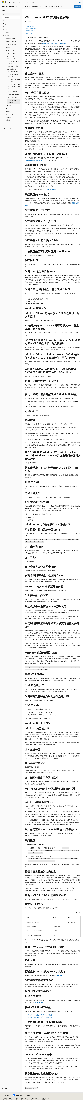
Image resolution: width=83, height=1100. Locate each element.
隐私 (26, 1099)
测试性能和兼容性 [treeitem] (7, 129)
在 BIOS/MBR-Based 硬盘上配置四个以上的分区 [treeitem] (14, 86)
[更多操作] (79, 12)
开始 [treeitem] (4, 21)
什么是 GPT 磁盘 (30, 26)
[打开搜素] (76, 2)
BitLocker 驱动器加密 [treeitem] (13, 94)
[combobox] (11, 14)
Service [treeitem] (5, 126)
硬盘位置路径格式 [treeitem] (13, 97)
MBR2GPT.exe (58, 975)
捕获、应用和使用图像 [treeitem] (12, 53)
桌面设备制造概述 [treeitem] (10, 38)
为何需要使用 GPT (30, 30)
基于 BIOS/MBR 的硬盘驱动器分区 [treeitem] (14, 81)
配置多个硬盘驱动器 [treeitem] (13, 91)
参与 (22, 1099)
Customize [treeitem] (5, 26)
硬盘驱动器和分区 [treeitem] (13, 72)
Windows (32, 12)
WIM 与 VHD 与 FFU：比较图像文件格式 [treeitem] (13, 57)
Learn (26, 12)
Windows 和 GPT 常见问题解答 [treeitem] (14, 101)
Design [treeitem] (5, 24)
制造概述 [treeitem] (7, 32)
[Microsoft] (3, 2)
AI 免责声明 (4, 1099)
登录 (80, 2)
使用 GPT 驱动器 (38, 1002)
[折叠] (20, 10)
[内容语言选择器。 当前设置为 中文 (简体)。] (5, 1095)
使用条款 (44, 1099)
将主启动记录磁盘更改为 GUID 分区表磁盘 (40, 1015)
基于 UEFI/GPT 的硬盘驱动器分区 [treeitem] (14, 76)
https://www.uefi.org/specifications (34, 160)
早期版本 (11, 1099)
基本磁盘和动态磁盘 (50, 189)
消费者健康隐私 (35, 1099)
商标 (49, 1099)
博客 (17, 1099)
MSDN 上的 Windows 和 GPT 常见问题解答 (54, 43)
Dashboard (77, 6)
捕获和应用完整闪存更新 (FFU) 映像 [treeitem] (13, 62)
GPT (27, 24)
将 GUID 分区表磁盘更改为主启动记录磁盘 (40, 1017)
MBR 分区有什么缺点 (31, 28)
